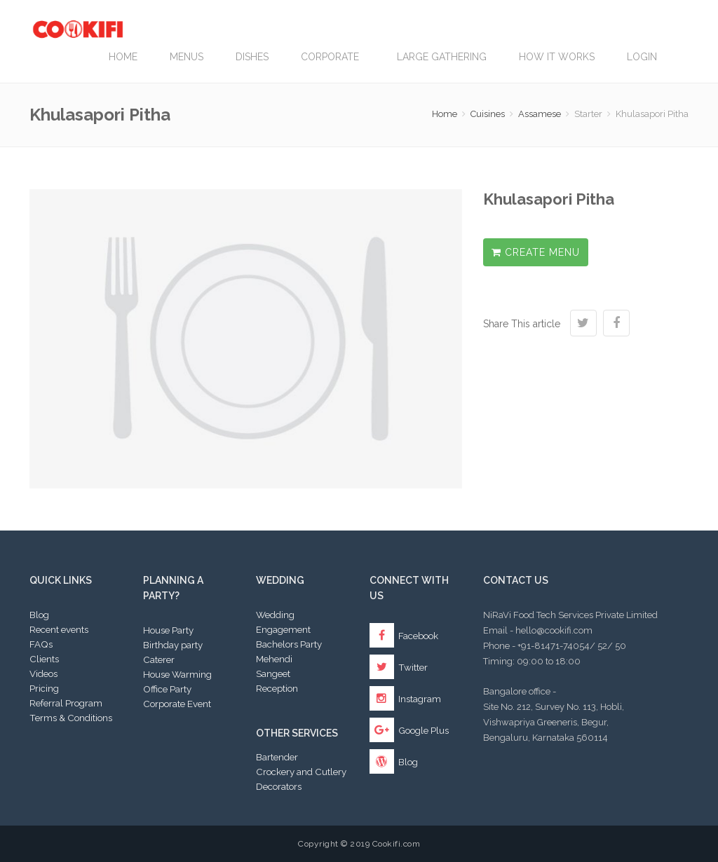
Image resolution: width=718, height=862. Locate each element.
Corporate (333, 56)
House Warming (177, 674)
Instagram (405, 698)
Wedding (275, 614)
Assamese (539, 114)
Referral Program (65, 703)
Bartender (277, 756)
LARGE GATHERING (442, 56)
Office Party (167, 689)
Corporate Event (177, 703)
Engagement (283, 629)
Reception (277, 688)
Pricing (44, 688)
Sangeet (273, 673)
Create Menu (536, 252)
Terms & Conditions (70, 717)
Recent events (58, 629)
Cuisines (487, 114)
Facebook (404, 635)
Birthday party (173, 644)
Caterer (159, 659)
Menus (186, 56)
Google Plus (409, 730)
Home (123, 56)
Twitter (399, 667)
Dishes (252, 56)
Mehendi (274, 658)
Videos (43, 673)
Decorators (279, 786)
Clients (44, 658)
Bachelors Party (289, 644)
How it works (557, 56)
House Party (168, 630)
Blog (39, 614)
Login (642, 56)
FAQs (41, 644)
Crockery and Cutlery (301, 771)
